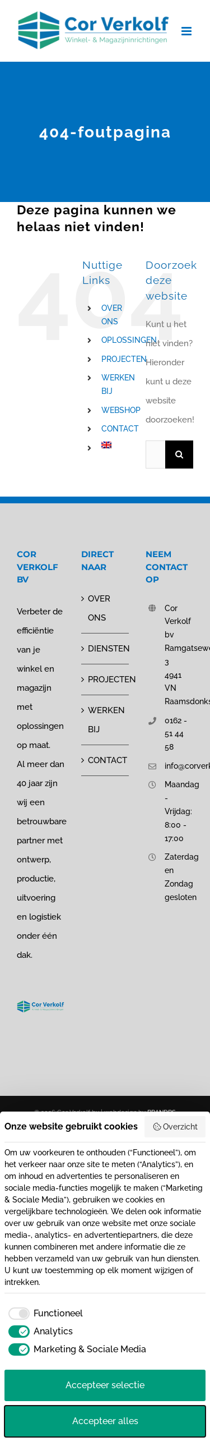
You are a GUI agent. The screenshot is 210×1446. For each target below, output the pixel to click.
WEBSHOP (121, 410)
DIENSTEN (105, 649)
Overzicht (175, 1127)
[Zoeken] (179, 454)
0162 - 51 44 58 (176, 734)
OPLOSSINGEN (129, 340)
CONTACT (120, 428)
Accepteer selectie (105, 1385)
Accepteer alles (105, 1421)
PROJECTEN (124, 359)
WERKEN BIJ (105, 720)
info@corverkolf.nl (179, 765)
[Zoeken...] (155, 454)
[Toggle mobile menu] (187, 31)
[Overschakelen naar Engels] (115, 445)
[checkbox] (43, 1313)
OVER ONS (99, 608)
